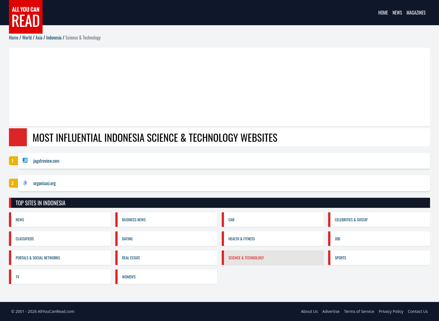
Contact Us (418, 311)
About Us (309, 311)
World (27, 37)
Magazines (416, 12)
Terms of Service (359, 311)
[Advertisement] (177, 87)
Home (383, 12)
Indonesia (54, 37)
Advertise (331, 311)
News (397, 12)
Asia (39, 37)
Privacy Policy (391, 311)
